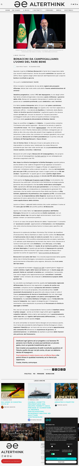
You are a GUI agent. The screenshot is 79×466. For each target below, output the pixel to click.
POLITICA (22, 55)
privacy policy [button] (59, 428)
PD (34, 374)
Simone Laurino (62, 405)
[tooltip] (71, 4)
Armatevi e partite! (64, 403)
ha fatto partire (40, 156)
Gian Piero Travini (22, 66)
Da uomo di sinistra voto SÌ (11, 403)
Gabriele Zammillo (9, 407)
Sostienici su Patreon (11, 462)
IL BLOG (16, 55)
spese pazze (41, 127)
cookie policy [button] (49, 433)
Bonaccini (51, 374)
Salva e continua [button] (61, 458)
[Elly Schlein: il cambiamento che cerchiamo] (19, 432)
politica (27, 374)
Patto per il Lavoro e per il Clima (37, 180)
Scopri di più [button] (61, 462)
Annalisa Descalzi (36, 420)
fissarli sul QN (39, 267)
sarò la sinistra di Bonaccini (49, 253)
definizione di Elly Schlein (29, 176)
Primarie (40, 374)
